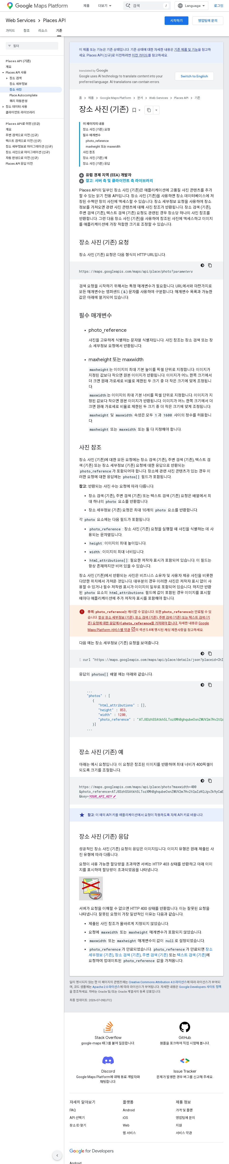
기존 (197, 98)
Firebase (76, 1125)
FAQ (73, 1057)
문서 (140, 98)
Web (126, 1072)
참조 (27, 30)
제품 (86, 6)
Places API (54, 20)
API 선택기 (77, 1064)
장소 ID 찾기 (78, 1072)
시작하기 (176, 21)
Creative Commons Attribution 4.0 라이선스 (158, 928)
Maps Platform (41, 6)
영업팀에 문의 (207, 21)
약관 (73, 1160)
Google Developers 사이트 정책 (200, 933)
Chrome (76, 1117)
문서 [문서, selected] (123, 6)
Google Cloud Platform (87, 1133)
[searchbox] (32, 46)
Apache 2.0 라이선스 (106, 933)
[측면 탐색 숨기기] (57, 1155)
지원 (179, 1072)
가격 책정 (104, 6)
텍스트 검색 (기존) (191, 901)
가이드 (10, 30)
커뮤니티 (165, 6)
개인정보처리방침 (92, 1160)
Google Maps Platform (115, 98)
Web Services (20, 20)
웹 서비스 (129, 1079)
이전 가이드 (140, 55)
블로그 (146, 6)
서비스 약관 (184, 1079)
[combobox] (194, 5)
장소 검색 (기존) (128, 901)
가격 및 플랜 (184, 1057)
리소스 (43, 30)
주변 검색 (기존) (155, 901)
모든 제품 (76, 1140)
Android (129, 1057)
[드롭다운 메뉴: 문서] (131, 5)
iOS (125, 1064)
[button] (31, 72)
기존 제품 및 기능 (186, 49)
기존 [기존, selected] (59, 30)
